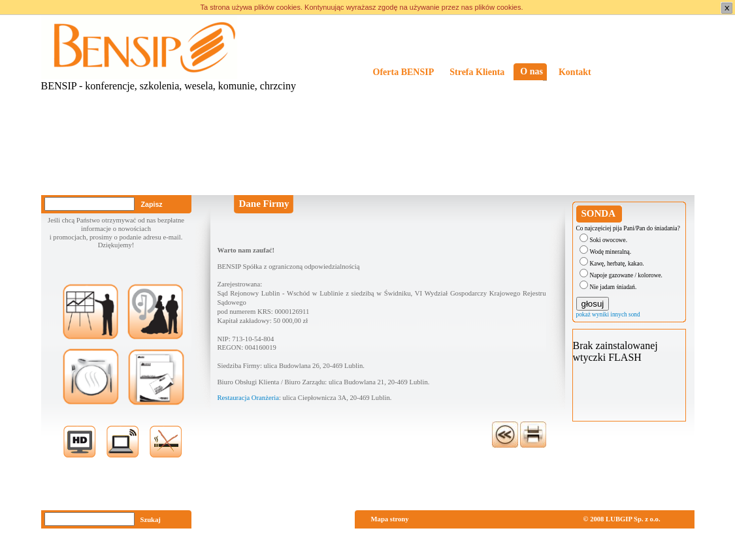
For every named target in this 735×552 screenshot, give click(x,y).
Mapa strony (390, 519)
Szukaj (150, 519)
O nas (531, 71)
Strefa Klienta (476, 72)
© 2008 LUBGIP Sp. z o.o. (622, 519)
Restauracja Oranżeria (248, 397)
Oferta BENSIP (403, 72)
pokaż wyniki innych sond (608, 314)
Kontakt (575, 72)
